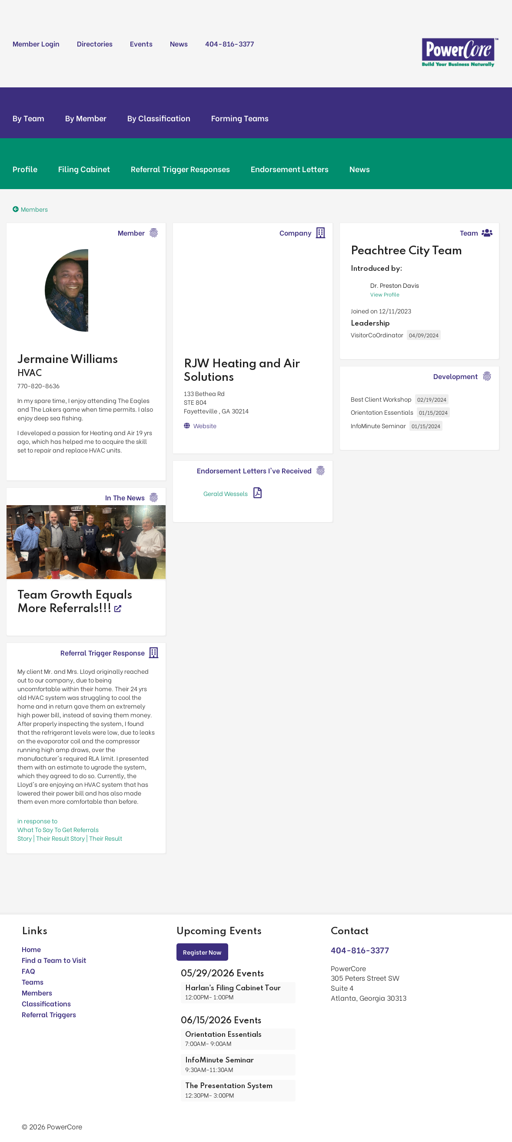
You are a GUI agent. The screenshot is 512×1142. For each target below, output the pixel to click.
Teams (32, 981)
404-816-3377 (229, 43)
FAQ (28, 971)
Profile (25, 168)
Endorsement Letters (290, 168)
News (179, 43)
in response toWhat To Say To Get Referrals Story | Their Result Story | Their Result (69, 829)
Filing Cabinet (84, 168)
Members (37, 992)
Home (31, 949)
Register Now (202, 951)
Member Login (36, 43)
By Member (85, 117)
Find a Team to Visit (54, 960)
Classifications (46, 1003)
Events (141, 43)
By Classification (158, 117)
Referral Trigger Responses (180, 168)
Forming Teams (240, 117)
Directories (95, 43)
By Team (28, 117)
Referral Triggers (49, 1014)
